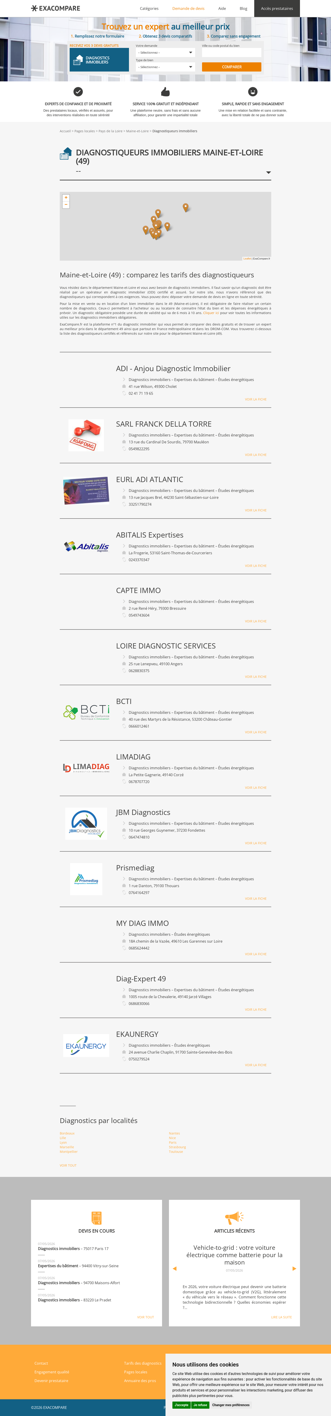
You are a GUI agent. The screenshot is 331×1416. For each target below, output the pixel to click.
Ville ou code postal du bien (221, 46)
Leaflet (247, 258)
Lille (63, 1138)
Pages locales (84, 131)
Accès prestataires (277, 8)
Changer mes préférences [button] (231, 1405)
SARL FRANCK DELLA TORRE (164, 423)
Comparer (232, 66)
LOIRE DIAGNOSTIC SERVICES (166, 645)
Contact (41, 1363)
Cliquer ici (211, 313)
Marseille (67, 1147)
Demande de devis (188, 8)
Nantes (174, 1133)
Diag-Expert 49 (141, 978)
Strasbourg (177, 1147)
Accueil (65, 131)
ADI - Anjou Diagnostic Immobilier (173, 368)
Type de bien (144, 60)
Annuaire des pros (140, 1380)
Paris (173, 1142)
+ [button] (66, 198)
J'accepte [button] (181, 1405)
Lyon (63, 1142)
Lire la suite (281, 1317)
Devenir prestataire (51, 1380)
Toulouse (176, 1151)
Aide (222, 8)
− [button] (66, 204)
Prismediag (135, 867)
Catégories (149, 8)
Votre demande (146, 46)
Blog (243, 8)
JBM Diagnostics (143, 812)
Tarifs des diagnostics (143, 1363)
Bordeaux (67, 1133)
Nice (172, 1138)
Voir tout (68, 1165)
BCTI (124, 701)
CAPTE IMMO (138, 590)
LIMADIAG (133, 756)
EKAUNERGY (137, 1034)
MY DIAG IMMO (142, 923)
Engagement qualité (51, 1372)
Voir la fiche (256, 399)
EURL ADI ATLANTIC (149, 479)
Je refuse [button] (200, 1405)
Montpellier (69, 1151)
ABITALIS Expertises (149, 534)
